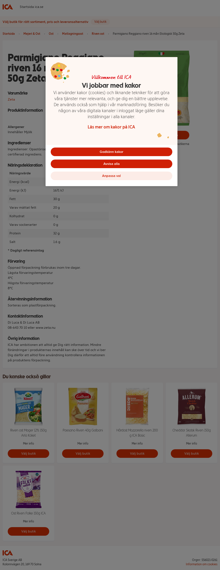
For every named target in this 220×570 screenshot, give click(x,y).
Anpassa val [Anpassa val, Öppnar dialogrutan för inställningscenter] (111, 176)
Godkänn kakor (111, 152)
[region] (111, 121)
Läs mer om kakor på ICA (111, 127)
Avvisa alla (111, 164)
